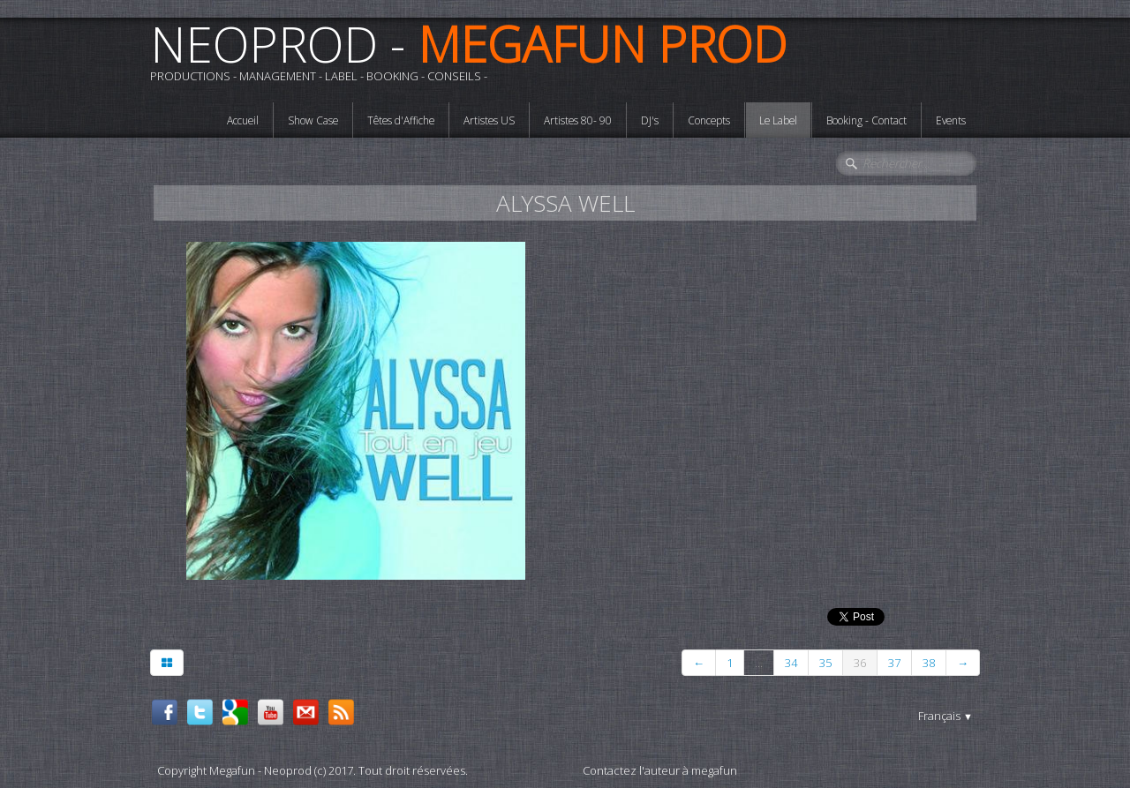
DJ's (650, 120)
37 (894, 663)
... (759, 663)
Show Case (313, 120)
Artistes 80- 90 (578, 120)
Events (951, 120)
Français (945, 716)
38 (929, 663)
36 (860, 663)
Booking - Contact (866, 120)
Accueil (243, 120)
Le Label (778, 120)
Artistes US (489, 120)
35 (825, 663)
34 (791, 663)
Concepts (709, 120)
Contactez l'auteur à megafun (660, 770)
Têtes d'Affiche (400, 120)
